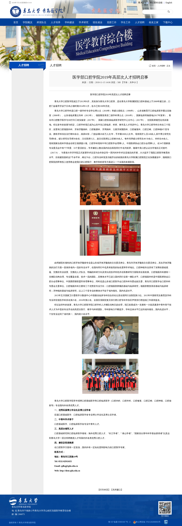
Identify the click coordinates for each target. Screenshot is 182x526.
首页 (15, 22)
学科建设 (69, 22)
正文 (168, 66)
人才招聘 (140, 22)
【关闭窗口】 (116, 490)
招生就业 (97, 22)
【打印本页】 (104, 490)
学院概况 (27, 22)
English (169, 2)
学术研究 (83, 22)
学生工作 (125, 22)
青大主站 (142, 2)
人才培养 (55, 22)
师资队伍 (41, 22)
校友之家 (153, 22)
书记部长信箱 (156, 2)
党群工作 (111, 22)
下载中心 (168, 22)
